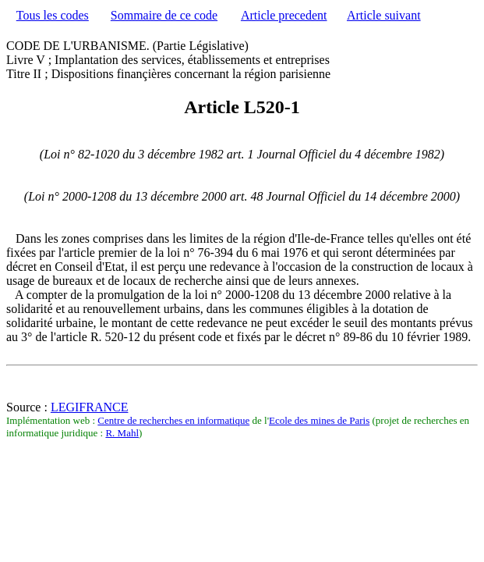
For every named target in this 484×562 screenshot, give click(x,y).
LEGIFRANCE (90, 407)
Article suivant (384, 15)
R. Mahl (122, 433)
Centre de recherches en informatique (173, 420)
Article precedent (284, 15)
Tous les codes (52, 15)
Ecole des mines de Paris (319, 420)
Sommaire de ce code (164, 15)
